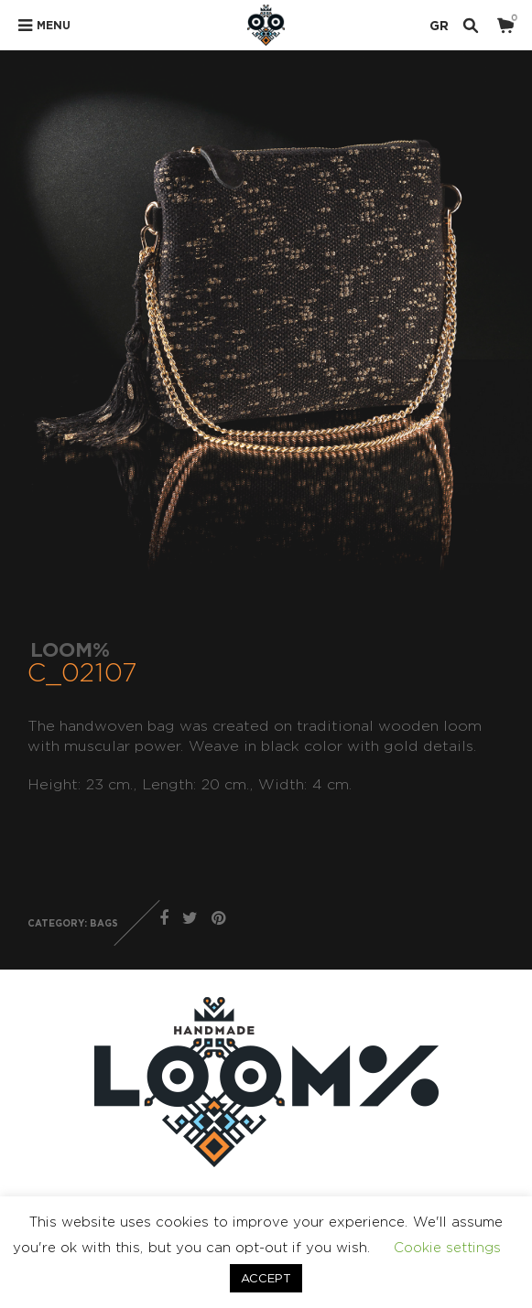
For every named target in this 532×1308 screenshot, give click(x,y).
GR (439, 25)
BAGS (104, 923)
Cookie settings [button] (447, 1247)
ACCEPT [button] (266, 1277)
